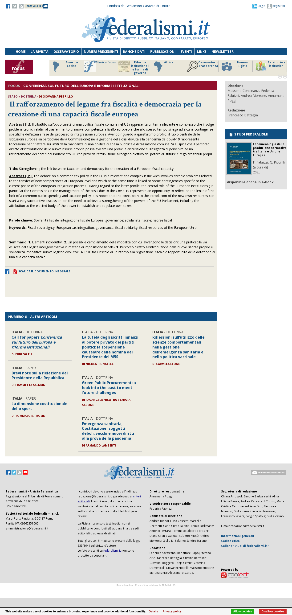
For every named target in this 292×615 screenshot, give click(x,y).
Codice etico (230, 541)
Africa (162, 66)
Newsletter (222, 51)
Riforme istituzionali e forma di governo (133, 68)
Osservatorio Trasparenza (202, 66)
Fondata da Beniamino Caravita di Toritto (138, 6)
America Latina (64, 66)
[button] (258, 6)
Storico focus (100, 66)
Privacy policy (172, 611)
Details (153, 611)
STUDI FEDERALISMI (248, 134)
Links (202, 51)
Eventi (186, 51)
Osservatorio (66, 51)
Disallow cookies (272, 611)
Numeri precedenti (101, 51)
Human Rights (234, 66)
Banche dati (134, 51)
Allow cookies (242, 611)
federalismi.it (112, 551)
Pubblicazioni (162, 51)
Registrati (276, 6)
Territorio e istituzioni (270, 66)
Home (21, 51)
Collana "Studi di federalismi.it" (245, 546)
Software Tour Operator (146, 591)
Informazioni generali (237, 536)
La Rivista (40, 51)
